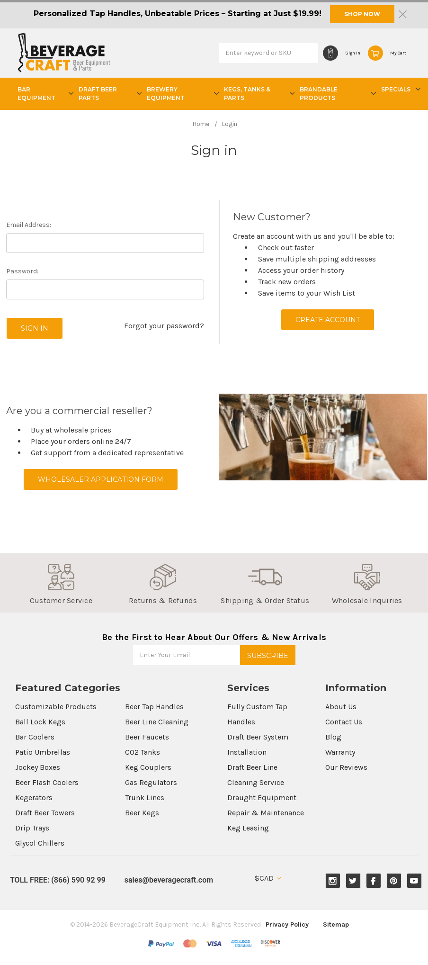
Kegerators (34, 797)
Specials (399, 89)
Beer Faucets (147, 736)
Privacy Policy (287, 924)
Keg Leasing (248, 827)
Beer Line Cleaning (156, 721)
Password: (22, 271)
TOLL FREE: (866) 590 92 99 (58, 879)
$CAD (268, 878)
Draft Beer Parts (109, 93)
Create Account (327, 320)
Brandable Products (337, 93)
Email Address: (28, 225)
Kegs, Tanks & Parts (258, 93)
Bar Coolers (34, 736)
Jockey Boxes (37, 767)
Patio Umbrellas (42, 752)
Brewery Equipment (181, 93)
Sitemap (336, 924)
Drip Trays (32, 827)
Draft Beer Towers (45, 812)
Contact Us (343, 721)
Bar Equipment (44, 93)
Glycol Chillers (39, 843)
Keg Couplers (148, 767)
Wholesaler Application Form (100, 479)
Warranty (340, 752)
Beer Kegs (142, 812)
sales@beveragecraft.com (169, 879)
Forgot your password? (164, 325)
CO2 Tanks (142, 752)
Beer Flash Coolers (47, 782)
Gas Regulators (151, 782)
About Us (341, 706)
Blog (333, 736)
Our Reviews (346, 767)
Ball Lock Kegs (40, 721)
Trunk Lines (144, 797)
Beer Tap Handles (154, 706)
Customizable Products (56, 706)
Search (308, 52)
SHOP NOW (362, 14)
